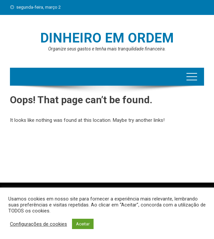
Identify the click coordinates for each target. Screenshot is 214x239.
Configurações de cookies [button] (38, 224)
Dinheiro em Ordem (107, 38)
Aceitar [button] (83, 223)
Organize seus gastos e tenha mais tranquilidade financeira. (107, 48)
